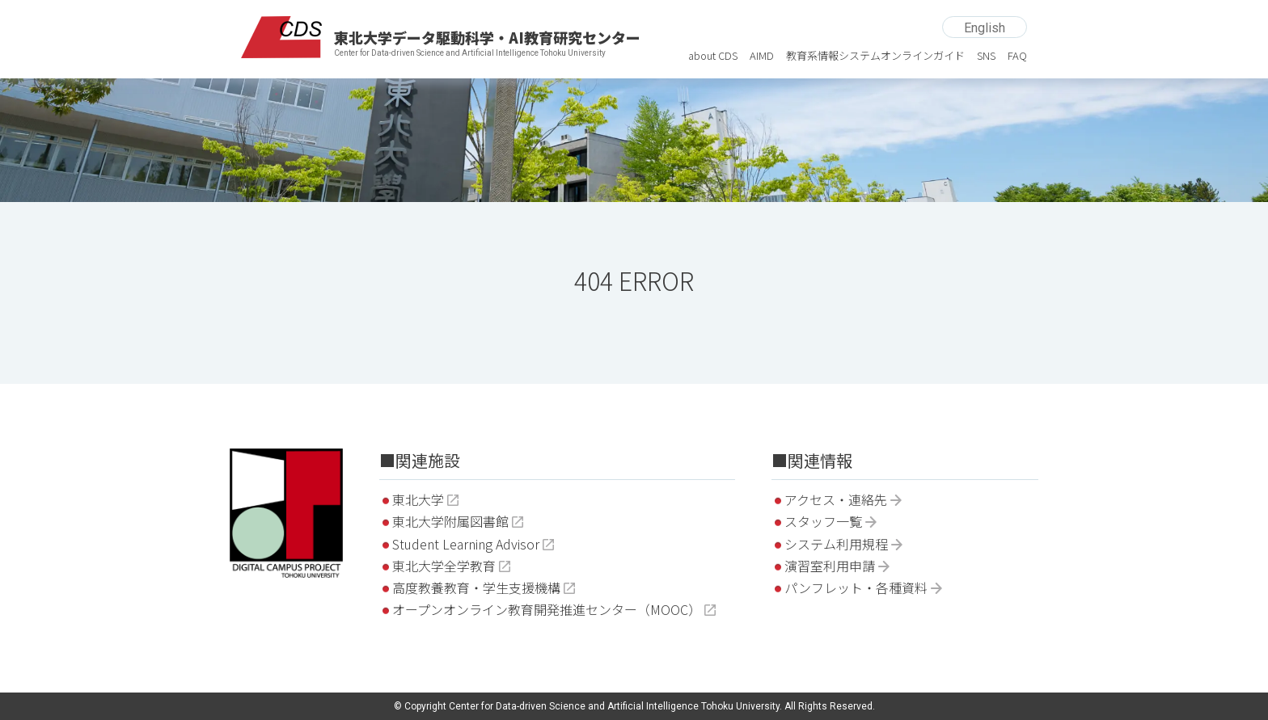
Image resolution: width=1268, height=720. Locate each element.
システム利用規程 (836, 544)
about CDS (713, 55)
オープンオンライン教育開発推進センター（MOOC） (546, 609)
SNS (986, 55)
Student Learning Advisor (465, 544)
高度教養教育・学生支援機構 (476, 587)
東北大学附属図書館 (450, 521)
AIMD (762, 55)
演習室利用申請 (829, 565)
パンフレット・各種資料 (856, 587)
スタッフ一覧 (823, 521)
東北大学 (418, 499)
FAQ (1017, 55)
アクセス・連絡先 (835, 499)
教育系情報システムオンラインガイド (875, 55)
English (984, 28)
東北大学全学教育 (444, 565)
